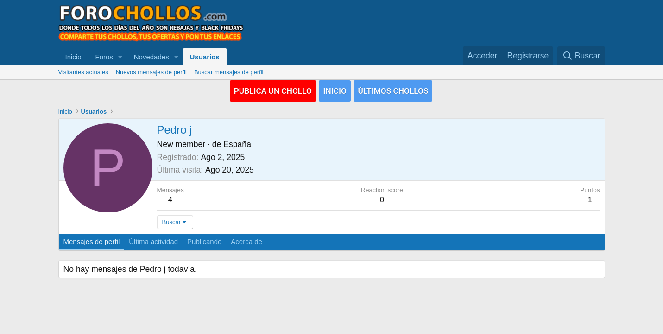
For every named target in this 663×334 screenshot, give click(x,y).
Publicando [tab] (204, 241)
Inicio (73, 57)
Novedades (151, 57)
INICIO (335, 90)
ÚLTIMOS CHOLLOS (394, 90)
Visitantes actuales (83, 72)
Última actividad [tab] (153, 241)
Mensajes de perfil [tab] (91, 241)
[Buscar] (581, 55)
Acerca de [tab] (246, 241)
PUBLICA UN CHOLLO (271, 90)
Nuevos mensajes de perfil (151, 72)
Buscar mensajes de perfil (229, 72)
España (237, 144)
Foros (104, 57)
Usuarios (205, 57)
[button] (120, 56)
